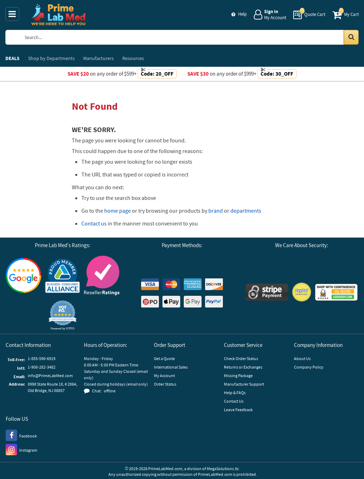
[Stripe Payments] (267, 293)
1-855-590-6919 (41, 358)
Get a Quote (164, 358)
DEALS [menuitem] (12, 58)
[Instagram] (21, 449)
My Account (164, 375)
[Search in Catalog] (351, 37)
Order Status (165, 384)
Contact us (94, 223)
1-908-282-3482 (41, 367)
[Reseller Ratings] (101, 276)
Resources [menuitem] (133, 58)
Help (242, 14)
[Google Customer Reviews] (23, 276)
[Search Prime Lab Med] (188, 37)
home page (117, 210)
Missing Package (238, 375)
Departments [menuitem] (51, 58)
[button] (62, 315)
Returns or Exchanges (243, 367)
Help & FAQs (235, 392)
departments (245, 210)
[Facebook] (21, 435)
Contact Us (233, 401)
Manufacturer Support (244, 384)
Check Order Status (241, 358)
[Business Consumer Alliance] (62, 276)
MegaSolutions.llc (223, 468)
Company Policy (308, 367)
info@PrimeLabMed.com (50, 375)
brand (215, 210)
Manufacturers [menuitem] (98, 58)
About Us (302, 358)
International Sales (171, 367)
